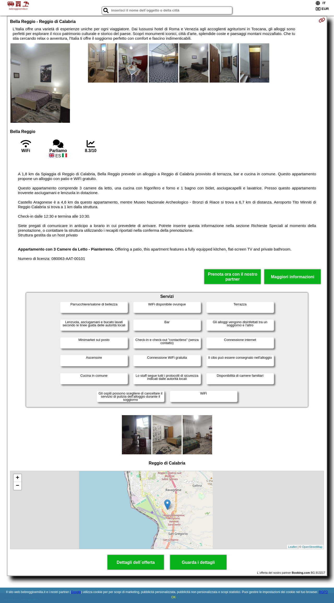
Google (76, 592)
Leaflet (292, 546)
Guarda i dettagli (198, 562)
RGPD (323, 592)
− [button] (17, 486)
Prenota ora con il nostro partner (232, 276)
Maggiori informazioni (292, 277)
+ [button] (17, 478)
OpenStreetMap (312, 546)
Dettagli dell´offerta (136, 562)
